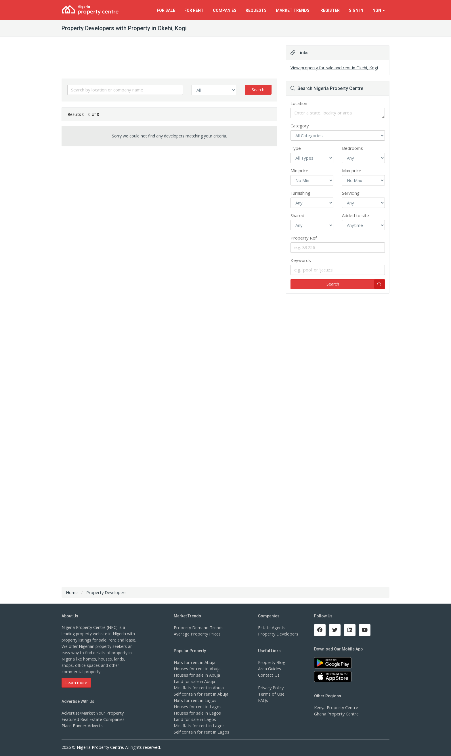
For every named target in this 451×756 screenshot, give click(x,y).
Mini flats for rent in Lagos (198, 725)
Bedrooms (352, 148)
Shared (297, 215)
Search (258, 89)
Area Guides (269, 668)
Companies (224, 10)
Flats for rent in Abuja (194, 662)
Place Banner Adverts (82, 725)
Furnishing (300, 193)
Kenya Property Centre (335, 707)
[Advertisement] (169, 195)
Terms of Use (271, 693)
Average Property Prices (196, 633)
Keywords (301, 260)
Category (300, 126)
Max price (351, 170)
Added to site (355, 215)
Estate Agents (271, 627)
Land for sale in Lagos (194, 719)
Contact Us (268, 674)
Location (299, 103)
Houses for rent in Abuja (196, 668)
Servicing (351, 193)
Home (71, 592)
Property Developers (277, 633)
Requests (256, 10)
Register (330, 10)
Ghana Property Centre (335, 713)
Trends (293, 10)
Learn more (76, 682)
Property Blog (271, 662)
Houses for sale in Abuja (196, 674)
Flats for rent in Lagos (194, 700)
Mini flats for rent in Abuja (198, 687)
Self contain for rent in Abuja (200, 693)
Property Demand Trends (197, 627)
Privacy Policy (270, 687)
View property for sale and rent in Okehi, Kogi (333, 67)
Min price (299, 170)
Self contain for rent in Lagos (201, 731)
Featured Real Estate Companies (92, 719)
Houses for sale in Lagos (197, 712)
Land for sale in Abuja (194, 681)
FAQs (263, 700)
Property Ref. (304, 238)
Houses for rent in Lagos (197, 706)
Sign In (356, 10)
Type (296, 148)
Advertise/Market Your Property (91, 712)
